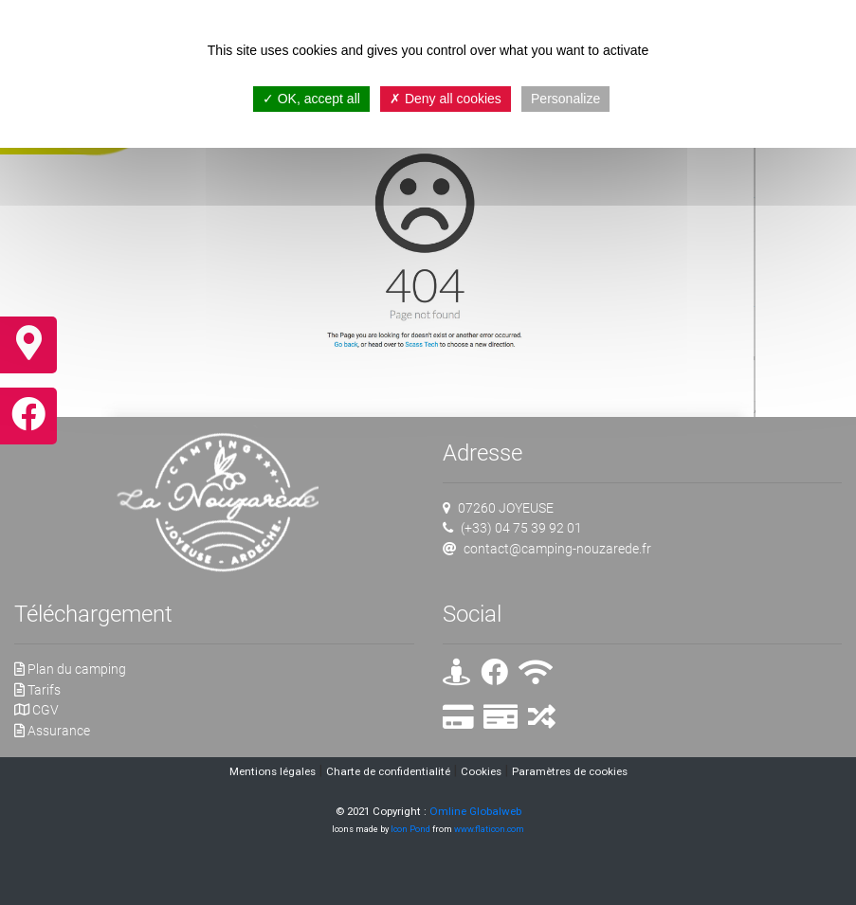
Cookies (481, 771)
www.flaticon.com (489, 829)
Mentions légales (272, 771)
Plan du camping (70, 669)
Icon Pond (410, 829)
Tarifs (37, 690)
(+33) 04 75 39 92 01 (521, 528)
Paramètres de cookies (570, 771)
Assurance (52, 731)
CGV (36, 710)
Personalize (565, 98)
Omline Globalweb (475, 811)
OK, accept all (311, 98)
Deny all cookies (445, 98)
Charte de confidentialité (388, 771)
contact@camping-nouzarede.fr (557, 549)
